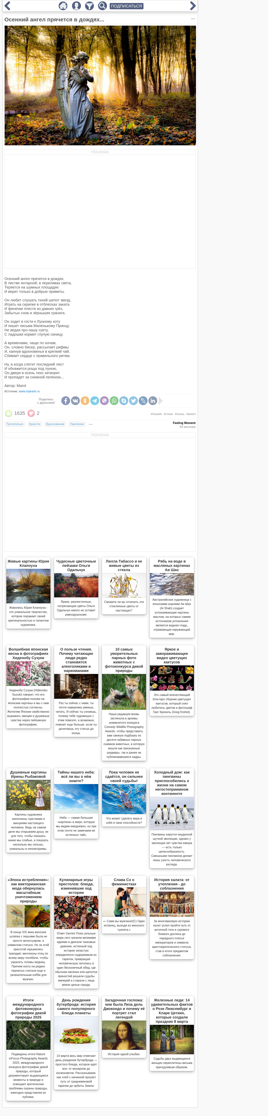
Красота (34, 424)
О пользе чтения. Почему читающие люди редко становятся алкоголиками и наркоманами (76, 660)
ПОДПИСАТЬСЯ (126, 6)
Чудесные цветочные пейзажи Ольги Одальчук (76, 565)
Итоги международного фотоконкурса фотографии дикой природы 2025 (28, 1008)
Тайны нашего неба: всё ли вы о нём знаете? (76, 776)
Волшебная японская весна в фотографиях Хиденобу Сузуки (28, 653)
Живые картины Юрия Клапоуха (28, 563)
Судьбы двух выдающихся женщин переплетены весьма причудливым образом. (171, 1063)
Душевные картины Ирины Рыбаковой (28, 774)
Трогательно (14, 424)
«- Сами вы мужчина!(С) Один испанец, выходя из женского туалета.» (124, 925)
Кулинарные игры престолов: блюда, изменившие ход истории (76, 886)
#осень (179, 414)
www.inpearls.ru (29, 391)
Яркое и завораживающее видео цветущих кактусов (172, 655)
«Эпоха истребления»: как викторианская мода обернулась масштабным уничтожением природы (28, 890)
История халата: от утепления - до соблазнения (171, 884)
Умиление (77, 424)
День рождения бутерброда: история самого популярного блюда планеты (76, 1006)
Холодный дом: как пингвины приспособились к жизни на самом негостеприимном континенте (172, 783)
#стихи (168, 414)
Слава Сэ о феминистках (124, 882)
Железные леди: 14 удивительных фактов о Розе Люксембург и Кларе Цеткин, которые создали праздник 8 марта (172, 1011)
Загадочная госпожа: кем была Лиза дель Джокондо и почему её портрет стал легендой (124, 1008)
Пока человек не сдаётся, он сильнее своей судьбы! (124, 776)
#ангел (191, 414)
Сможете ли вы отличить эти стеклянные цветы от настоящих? (124, 606)
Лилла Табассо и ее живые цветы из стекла (124, 565)
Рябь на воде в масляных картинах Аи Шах (172, 565)
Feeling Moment (184, 423)
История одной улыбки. (124, 1054)
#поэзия (156, 414)
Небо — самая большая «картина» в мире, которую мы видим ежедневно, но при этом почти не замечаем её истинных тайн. (76, 826)
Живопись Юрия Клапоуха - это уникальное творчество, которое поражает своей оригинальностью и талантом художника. (28, 616)
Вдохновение (55, 424)
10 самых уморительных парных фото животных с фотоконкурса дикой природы (124, 660)
